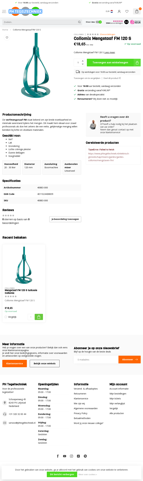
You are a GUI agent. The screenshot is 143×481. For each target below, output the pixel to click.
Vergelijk (12, 317)
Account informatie (119, 388)
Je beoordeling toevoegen (65, 219)
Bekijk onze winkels (45, 363)
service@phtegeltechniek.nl (22, 422)
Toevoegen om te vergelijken (87, 78)
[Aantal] (31, 317)
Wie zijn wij (79, 403)
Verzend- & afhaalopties (86, 388)
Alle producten (117, 413)
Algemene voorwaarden (86, 408)
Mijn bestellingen (118, 393)
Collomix (79, 34)
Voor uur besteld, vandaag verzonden (38, 2)
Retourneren (80, 393)
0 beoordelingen (107, 34)
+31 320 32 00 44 (17, 414)
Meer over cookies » (88, 474)
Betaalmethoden (82, 418)
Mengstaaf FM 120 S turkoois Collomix (21, 292)
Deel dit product (112, 78)
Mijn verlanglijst (117, 403)
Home (5, 29)
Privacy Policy (80, 413)
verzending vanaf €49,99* (107, 2)
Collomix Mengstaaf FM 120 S (27, 29)
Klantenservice (14, 363)
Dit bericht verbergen (62, 474)
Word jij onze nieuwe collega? (88, 423)
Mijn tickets (115, 398)
